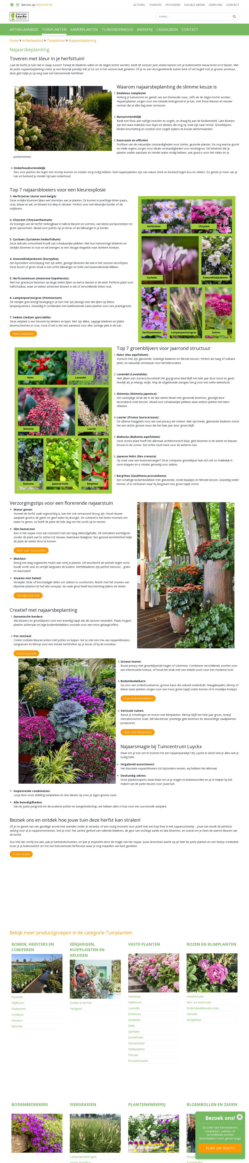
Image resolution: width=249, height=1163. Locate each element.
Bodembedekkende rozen (203, 1008)
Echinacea (134, 1014)
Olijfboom (17, 1003)
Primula (133, 1055)
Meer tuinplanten (23, 333)
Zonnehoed (135, 1037)
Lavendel (133, 1008)
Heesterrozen (195, 996)
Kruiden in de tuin (81, 1003)
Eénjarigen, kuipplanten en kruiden (87, 950)
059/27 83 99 (44, 5)
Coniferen (17, 1014)
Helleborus (135, 1002)
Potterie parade (26, 653)
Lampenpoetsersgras (83, 1127)
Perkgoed (76, 1008)
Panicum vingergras (82, 1139)
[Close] (240, 1117)
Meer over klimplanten (138, 732)
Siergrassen (83, 1075)
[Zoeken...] (197, 17)
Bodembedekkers (29, 1075)
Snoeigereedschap (28, 595)
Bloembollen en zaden (212, 1075)
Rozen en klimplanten (211, 944)
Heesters (17, 1020)
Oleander (17, 997)
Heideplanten (136, 1049)
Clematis (192, 1014)
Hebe (131, 1026)
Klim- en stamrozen (199, 1002)
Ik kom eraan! (21, 854)
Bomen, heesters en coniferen (32, 947)
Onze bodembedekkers (138, 698)
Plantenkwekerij (147, 1075)
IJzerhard (133, 1031)
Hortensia (134, 996)
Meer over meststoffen (31, 550)
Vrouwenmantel (138, 1061)
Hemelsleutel (136, 1043)
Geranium (134, 1020)
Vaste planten (144, 944)
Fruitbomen (18, 1009)
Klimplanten (194, 1020)
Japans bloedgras (80, 1133)
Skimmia (16, 1026)
